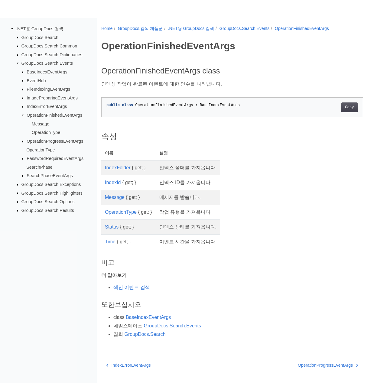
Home (106, 28)
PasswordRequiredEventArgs (55, 158)
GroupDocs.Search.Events (47, 63)
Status (112, 226)
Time (110, 241)
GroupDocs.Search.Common (49, 46)
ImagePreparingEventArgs (52, 98)
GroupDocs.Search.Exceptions (51, 184)
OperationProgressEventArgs (55, 141)
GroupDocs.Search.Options (48, 201)
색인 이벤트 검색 (131, 287)
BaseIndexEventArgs (47, 72)
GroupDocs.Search (39, 37)
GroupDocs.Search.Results (47, 210)
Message (40, 124)
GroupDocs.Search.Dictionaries (52, 54)
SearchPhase (39, 167)
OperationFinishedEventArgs (54, 115)
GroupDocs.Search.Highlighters (52, 192)
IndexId (113, 182)
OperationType (46, 132)
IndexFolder (118, 167)
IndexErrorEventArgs (47, 106)
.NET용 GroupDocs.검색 (39, 28)
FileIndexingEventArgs (48, 89)
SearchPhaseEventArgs (50, 175)
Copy (349, 107)
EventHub (36, 80)
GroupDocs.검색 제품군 (140, 28)
